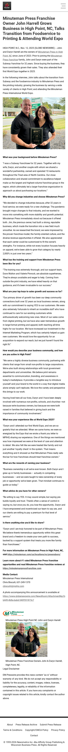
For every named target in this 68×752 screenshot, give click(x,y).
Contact (34, 735)
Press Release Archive (26, 724)
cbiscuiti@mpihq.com (13, 586)
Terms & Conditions (12, 730)
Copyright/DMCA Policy (36, 730)
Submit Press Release (50, 724)
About (10, 724)
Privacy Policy (58, 730)
